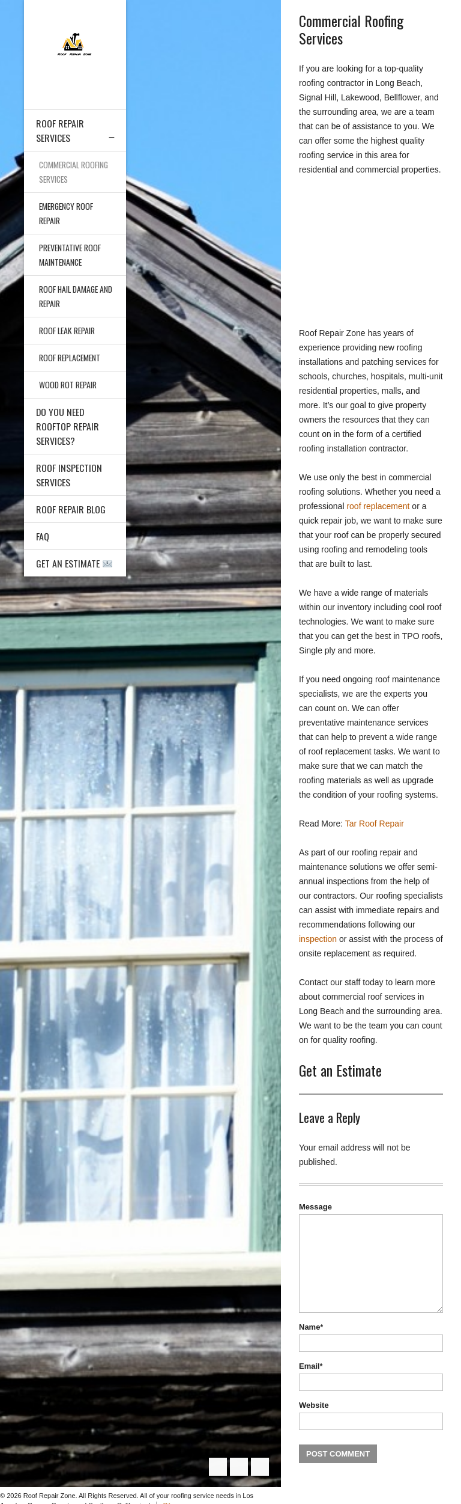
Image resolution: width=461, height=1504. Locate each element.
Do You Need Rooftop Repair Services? (67, 426)
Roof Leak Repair (68, 330)
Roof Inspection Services (69, 474)
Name (311, 1326)
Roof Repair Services (60, 130)
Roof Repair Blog (71, 509)
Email (310, 1366)
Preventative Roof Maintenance (71, 254)
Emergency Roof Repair (68, 213)
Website (314, 1405)
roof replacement (377, 506)
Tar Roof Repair (374, 823)
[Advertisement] (371, 251)
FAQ (42, 536)
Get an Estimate (74, 563)
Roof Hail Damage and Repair (70, 296)
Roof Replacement (71, 357)
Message (315, 1206)
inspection (318, 939)
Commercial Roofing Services (75, 171)
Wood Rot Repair (68, 384)
